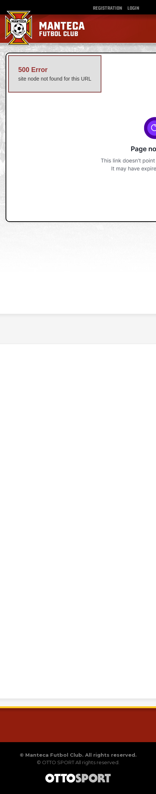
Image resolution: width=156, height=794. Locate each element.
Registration (107, 7)
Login (133, 7)
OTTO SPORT (58, 762)
